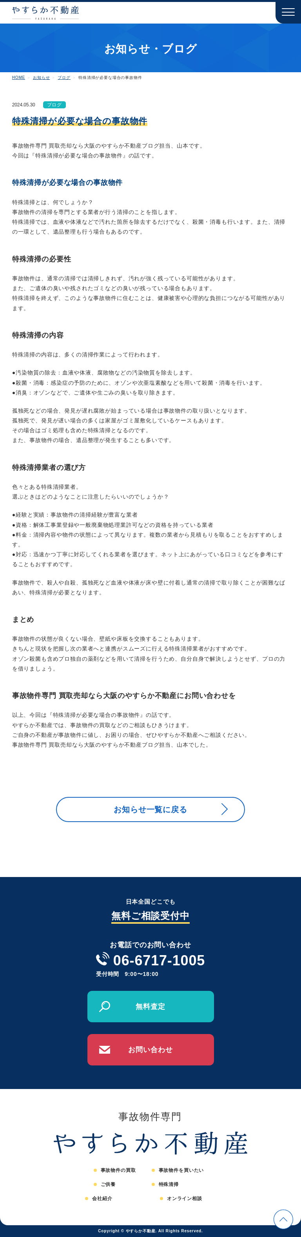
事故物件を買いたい (181, 1170)
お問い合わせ (150, 1050)
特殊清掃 (169, 1184)
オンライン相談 (184, 1198)
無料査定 (150, 1006)
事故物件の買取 (118, 1170)
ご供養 (108, 1184)
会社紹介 (102, 1198)
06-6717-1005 (159, 960)
